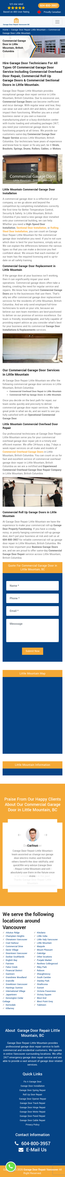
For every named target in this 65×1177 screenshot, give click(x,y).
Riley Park (42, 967)
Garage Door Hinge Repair (32, 1107)
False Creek (11, 967)
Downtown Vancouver (16, 953)
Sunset (40, 987)
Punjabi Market (44, 960)
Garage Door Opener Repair (32, 1098)
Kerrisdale (11, 1004)
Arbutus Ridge (13, 932)
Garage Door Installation (33, 1086)
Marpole (41, 946)
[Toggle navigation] (57, 21)
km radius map (32, 714)
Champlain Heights (15, 936)
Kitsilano (41, 932)
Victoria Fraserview (46, 991)
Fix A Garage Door (32, 1081)
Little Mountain (44, 943)
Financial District (14, 970)
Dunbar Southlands (15, 956)
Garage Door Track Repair (32, 1103)
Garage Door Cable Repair (32, 1120)
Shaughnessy (43, 974)
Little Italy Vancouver (47, 939)
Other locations (44, 956)
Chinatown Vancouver (16, 939)
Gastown (10, 974)
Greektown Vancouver (16, 984)
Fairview (10, 963)
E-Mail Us (36, 1150)
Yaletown (41, 1004)
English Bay (11, 960)
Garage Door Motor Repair (32, 1111)
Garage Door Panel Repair (32, 1116)
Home (5, 29)
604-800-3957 (49, 6)
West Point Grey (45, 1001)
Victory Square (44, 994)
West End (41, 998)
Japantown (11, 994)
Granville (10, 980)
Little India (42, 936)
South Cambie (44, 977)
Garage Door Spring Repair (32, 1090)
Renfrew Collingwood (47, 963)
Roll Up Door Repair (32, 1094)
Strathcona (42, 984)
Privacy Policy (32, 1124)
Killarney (10, 1008)
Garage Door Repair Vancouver (41, 1169)
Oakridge (41, 953)
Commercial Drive (14, 946)
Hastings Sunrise (14, 987)
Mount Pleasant (45, 949)
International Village (15, 991)
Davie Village (12, 949)
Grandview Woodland (16, 977)
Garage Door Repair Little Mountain (28, 29)
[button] (22, 835)
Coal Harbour (12, 943)
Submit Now (33, 651)
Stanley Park (43, 980)
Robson (40, 970)
